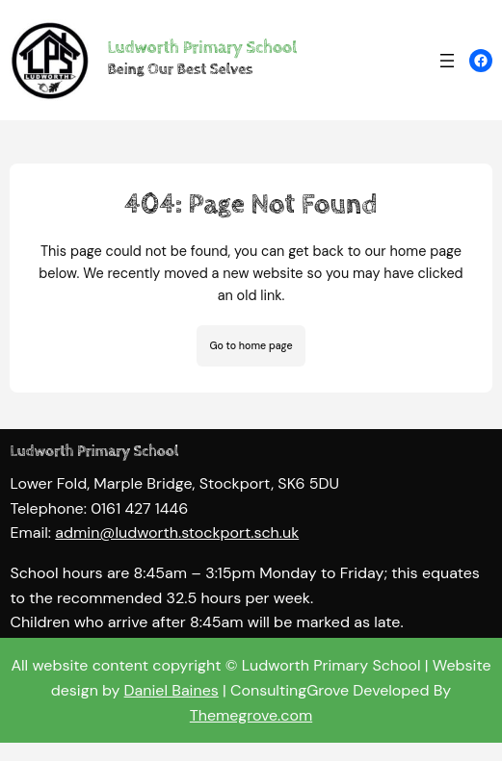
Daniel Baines (171, 690)
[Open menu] (447, 60)
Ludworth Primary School (202, 48)
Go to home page (250, 345)
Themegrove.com (251, 715)
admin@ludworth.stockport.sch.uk (177, 544)
